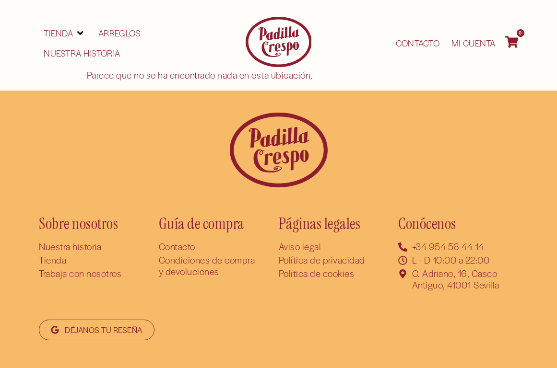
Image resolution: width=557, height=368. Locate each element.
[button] (64, 33)
